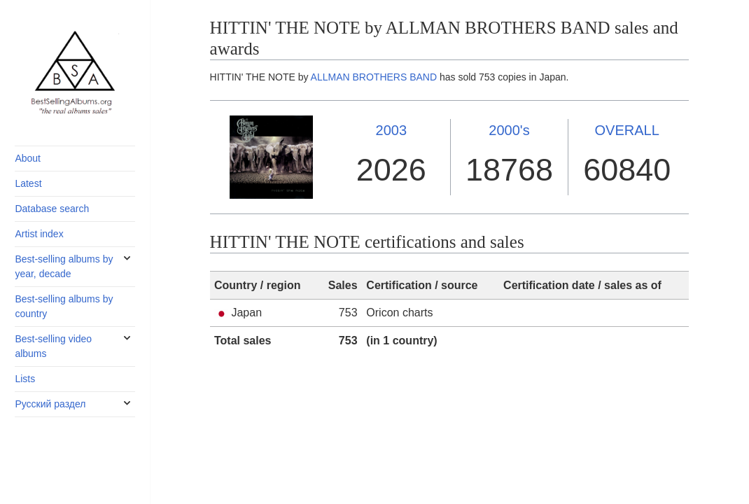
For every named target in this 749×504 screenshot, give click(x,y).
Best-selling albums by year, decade (64, 266)
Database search (52, 208)
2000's (509, 130)
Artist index (39, 233)
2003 (391, 130)
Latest (28, 183)
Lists (25, 378)
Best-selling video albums (53, 346)
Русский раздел (50, 404)
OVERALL (627, 130)
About (28, 158)
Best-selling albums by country (64, 306)
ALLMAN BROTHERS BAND (374, 77)
